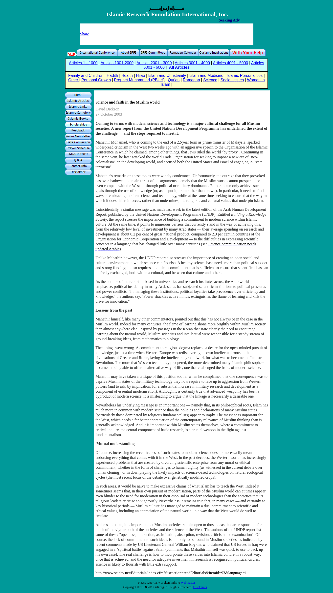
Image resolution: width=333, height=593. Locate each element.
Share (84, 34)
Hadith (112, 75)
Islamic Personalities (244, 75)
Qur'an (174, 80)
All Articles (179, 67)
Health (127, 75)
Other (73, 80)
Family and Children (85, 75)
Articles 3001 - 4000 (192, 63)
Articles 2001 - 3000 (154, 63)
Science (210, 80)
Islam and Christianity (167, 75)
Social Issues (232, 80)
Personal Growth (96, 80)
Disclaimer (200, 587)
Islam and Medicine (206, 75)
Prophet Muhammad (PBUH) (139, 80)
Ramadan (191, 80)
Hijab (140, 75)
